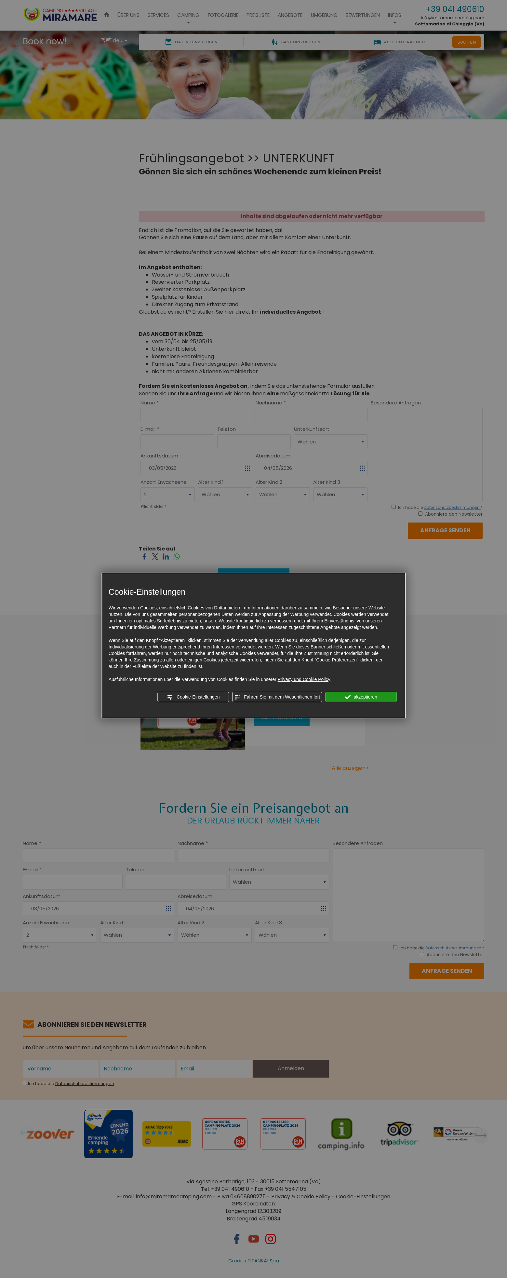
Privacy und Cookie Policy (304, 679)
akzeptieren (361, 697)
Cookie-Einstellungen (193, 697)
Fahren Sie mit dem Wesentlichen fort (277, 697)
